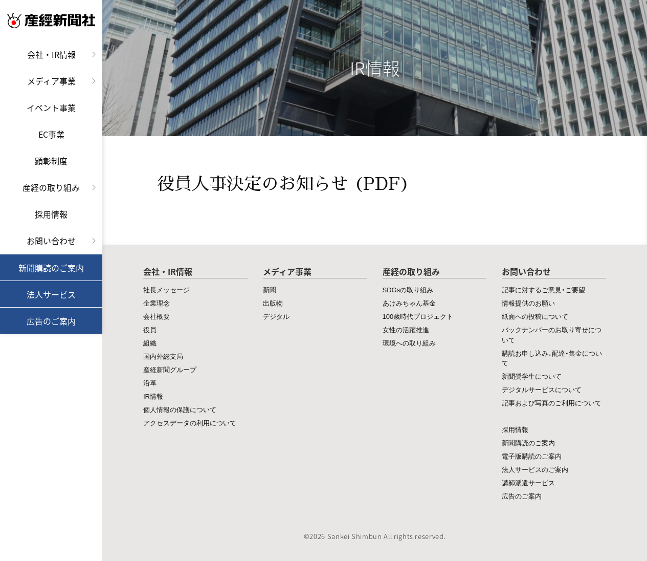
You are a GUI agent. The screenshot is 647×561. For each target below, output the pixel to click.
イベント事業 (51, 107)
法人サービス (51, 294)
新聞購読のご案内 (51, 268)
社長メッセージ (166, 289)
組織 (150, 343)
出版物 (273, 303)
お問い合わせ (51, 240)
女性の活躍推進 (406, 329)
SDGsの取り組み (408, 289)
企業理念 (156, 303)
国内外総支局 (163, 356)
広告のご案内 (51, 321)
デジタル (276, 316)
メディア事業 (51, 81)
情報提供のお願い (528, 303)
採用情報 (51, 214)
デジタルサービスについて (542, 389)
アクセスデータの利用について (189, 422)
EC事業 (51, 134)
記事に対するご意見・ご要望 (543, 289)
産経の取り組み (51, 187)
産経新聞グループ (169, 369)
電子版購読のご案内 (532, 456)
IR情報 (153, 396)
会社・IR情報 (51, 54)
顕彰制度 (51, 161)
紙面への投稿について (535, 316)
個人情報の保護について (179, 409)
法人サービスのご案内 (535, 469)
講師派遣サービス (528, 482)
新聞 (269, 289)
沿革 (150, 382)
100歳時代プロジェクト (418, 316)
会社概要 (156, 316)
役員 (150, 329)
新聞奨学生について (532, 376)
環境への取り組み (409, 343)
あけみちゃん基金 (409, 303)
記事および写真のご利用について (551, 402)
